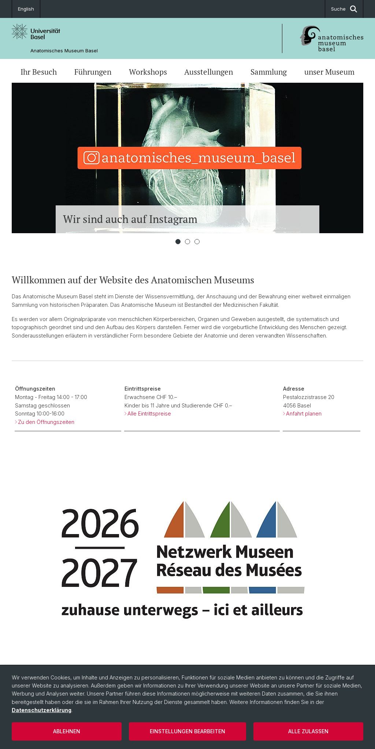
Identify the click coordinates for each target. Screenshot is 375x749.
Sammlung (268, 72)
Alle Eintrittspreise (149, 413)
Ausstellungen (208, 72)
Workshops (148, 72)
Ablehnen (66, 731)
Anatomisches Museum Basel (64, 50)
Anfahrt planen (304, 413)
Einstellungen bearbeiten (187, 731)
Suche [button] (344, 8)
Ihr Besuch (39, 72)
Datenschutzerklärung (41, 710)
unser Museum (329, 72)
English (26, 9)
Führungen (92, 72)
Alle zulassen (308, 731)
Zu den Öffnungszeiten (46, 422)
